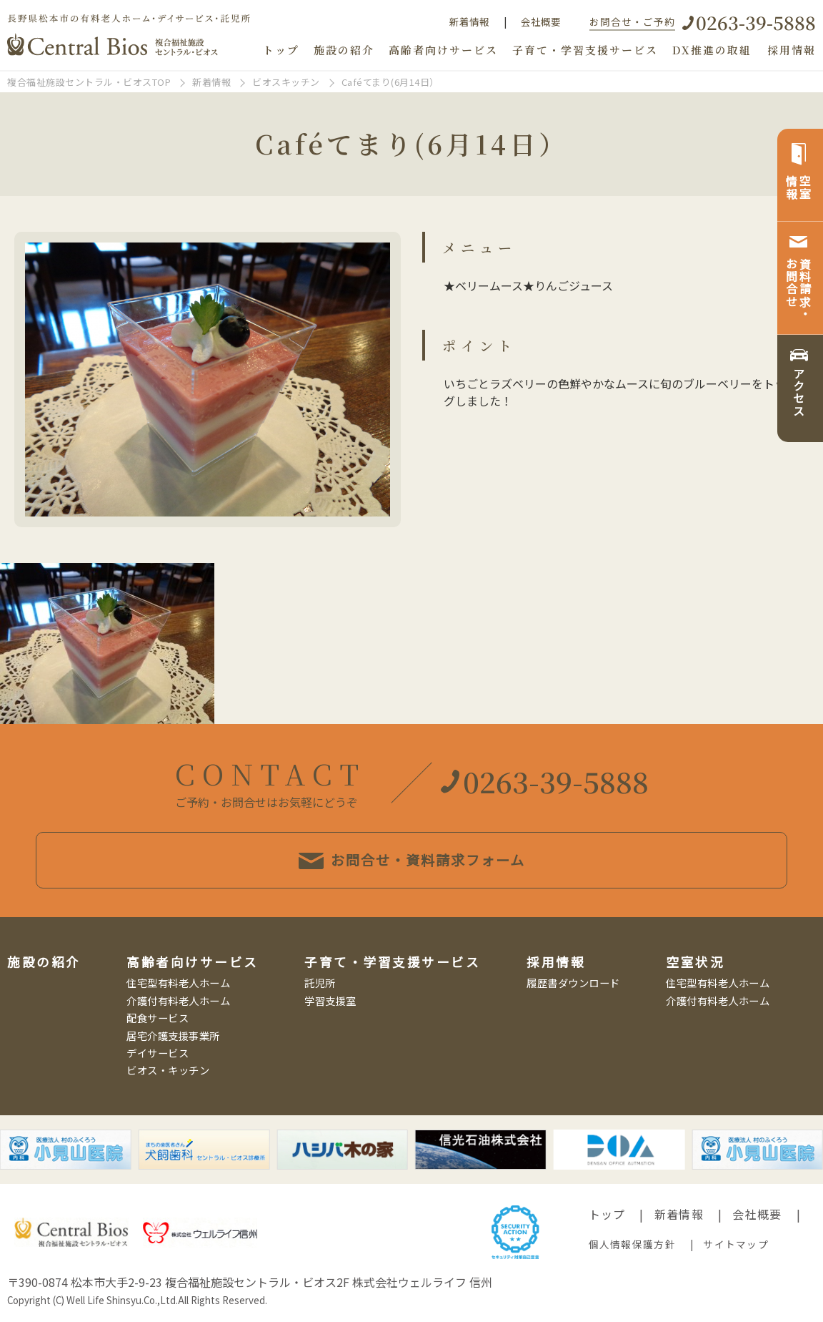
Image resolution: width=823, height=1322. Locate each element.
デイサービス (157, 1052)
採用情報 (791, 49)
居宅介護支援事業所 (173, 1035)
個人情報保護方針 (632, 1244)
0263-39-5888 (756, 22)
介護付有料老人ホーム (178, 1000)
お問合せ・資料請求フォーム (412, 860)
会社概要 (541, 21)
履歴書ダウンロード (573, 982)
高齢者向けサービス (443, 49)
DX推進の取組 (712, 49)
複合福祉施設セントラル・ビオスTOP (89, 82)
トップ (281, 49)
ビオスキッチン (286, 82)
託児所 (320, 982)
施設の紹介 (344, 49)
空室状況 (695, 962)
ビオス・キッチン (167, 1069)
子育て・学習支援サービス (585, 49)
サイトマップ (736, 1244)
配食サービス (157, 1017)
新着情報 (469, 21)
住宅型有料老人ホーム (178, 982)
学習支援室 (330, 1000)
